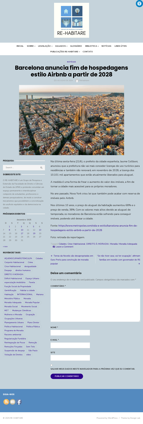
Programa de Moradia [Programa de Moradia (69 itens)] (14, 330)
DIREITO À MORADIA (97, 243)
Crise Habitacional (76, 243)
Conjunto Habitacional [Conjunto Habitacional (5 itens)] (14, 262)
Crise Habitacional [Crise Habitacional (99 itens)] (12, 266)
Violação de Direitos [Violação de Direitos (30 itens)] (13, 354)
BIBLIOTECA (91, 46)
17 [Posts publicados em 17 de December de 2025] (22, 233)
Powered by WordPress (107, 418)
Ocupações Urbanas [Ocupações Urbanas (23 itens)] (13, 318)
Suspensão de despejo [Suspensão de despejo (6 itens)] (14, 350)
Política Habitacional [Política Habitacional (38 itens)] (13, 326)
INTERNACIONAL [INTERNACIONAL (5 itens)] (25, 294)
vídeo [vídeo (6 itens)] (28, 354)
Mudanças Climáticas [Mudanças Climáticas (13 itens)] (21, 310)
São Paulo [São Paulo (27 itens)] (33, 350)
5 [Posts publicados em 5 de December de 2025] (33, 226)
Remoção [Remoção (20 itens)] (33, 342)
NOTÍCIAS (106, 46)
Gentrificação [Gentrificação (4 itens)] (10, 290)
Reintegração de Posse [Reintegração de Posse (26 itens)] (14, 342)
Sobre (30, 46)
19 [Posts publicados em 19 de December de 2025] (34, 233)
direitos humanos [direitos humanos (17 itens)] (23, 270)
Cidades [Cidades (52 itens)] (39, 258)
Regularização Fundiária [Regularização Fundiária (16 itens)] (15, 338)
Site (53, 352)
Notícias (71, 62)
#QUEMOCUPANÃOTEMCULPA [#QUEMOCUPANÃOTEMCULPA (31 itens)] (18, 258)
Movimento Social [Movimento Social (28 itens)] (29, 306)
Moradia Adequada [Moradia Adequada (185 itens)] (12, 302)
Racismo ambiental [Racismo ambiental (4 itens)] (12, 334)
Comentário (58, 286)
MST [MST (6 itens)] (6, 310)
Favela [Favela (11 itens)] (32, 282)
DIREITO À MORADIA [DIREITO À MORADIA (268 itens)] (13, 274)
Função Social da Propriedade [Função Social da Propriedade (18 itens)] (17, 286)
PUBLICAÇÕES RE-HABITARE (64, 51)
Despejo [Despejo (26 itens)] (8, 270)
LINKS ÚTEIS (121, 46)
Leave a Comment (64, 246)
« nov (5, 246)
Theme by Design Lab (130, 418)
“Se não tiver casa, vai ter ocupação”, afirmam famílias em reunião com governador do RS (118, 257)
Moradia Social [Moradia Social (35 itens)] (11, 306)
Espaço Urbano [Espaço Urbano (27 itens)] (32, 278)
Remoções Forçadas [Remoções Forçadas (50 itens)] (13, 346)
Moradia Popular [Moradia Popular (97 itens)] (32, 302)
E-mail (55, 340)
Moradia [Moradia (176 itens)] (27, 298)
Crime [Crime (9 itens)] (30, 262)
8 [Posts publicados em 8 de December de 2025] (9, 230)
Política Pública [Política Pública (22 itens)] (33, 326)
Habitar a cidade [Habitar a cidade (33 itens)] (27, 290)
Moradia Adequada (128, 243)
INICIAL (20, 46)
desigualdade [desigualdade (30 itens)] (30, 266)
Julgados (60, 46)
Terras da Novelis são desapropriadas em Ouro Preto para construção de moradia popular (72, 259)
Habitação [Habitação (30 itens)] (9, 294)
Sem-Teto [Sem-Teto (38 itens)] (30, 346)
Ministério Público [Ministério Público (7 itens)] (12, 298)
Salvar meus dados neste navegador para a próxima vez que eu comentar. (93, 369)
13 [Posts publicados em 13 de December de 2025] (40, 230)
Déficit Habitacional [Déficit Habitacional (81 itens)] (13, 278)
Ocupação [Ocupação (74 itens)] (30, 314)
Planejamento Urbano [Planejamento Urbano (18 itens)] (14, 322)
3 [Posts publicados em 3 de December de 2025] (21, 226)
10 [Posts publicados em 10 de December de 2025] (22, 230)
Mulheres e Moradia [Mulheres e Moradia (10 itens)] (13, 314)
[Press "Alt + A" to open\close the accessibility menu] (139, 3)
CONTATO (88, 51)
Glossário (76, 46)
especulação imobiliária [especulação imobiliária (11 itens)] (14, 282)
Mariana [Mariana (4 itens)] (39, 294)
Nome (54, 327)
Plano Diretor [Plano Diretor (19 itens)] (33, 322)
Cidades (63, 243)
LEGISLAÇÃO (44, 46)
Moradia (114, 243)
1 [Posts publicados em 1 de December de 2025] (9, 226)
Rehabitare (84, 80)
